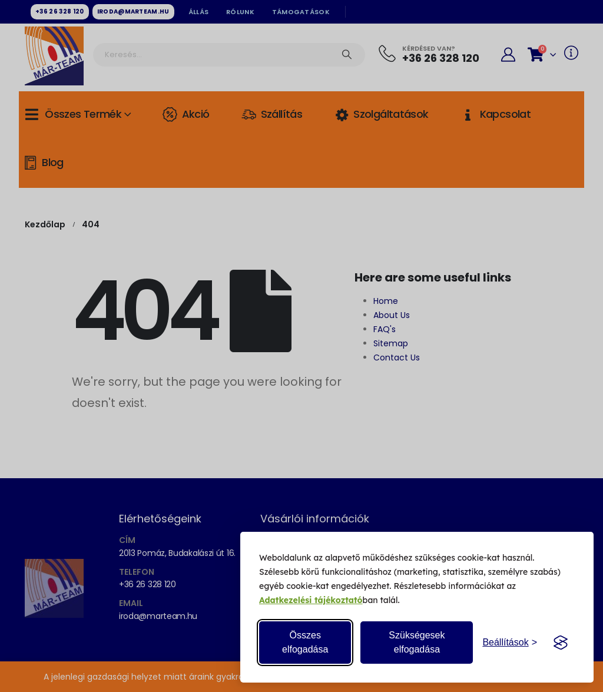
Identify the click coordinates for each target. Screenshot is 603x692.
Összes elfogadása (305, 642)
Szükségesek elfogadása (417, 642)
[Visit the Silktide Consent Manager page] (560, 642)
